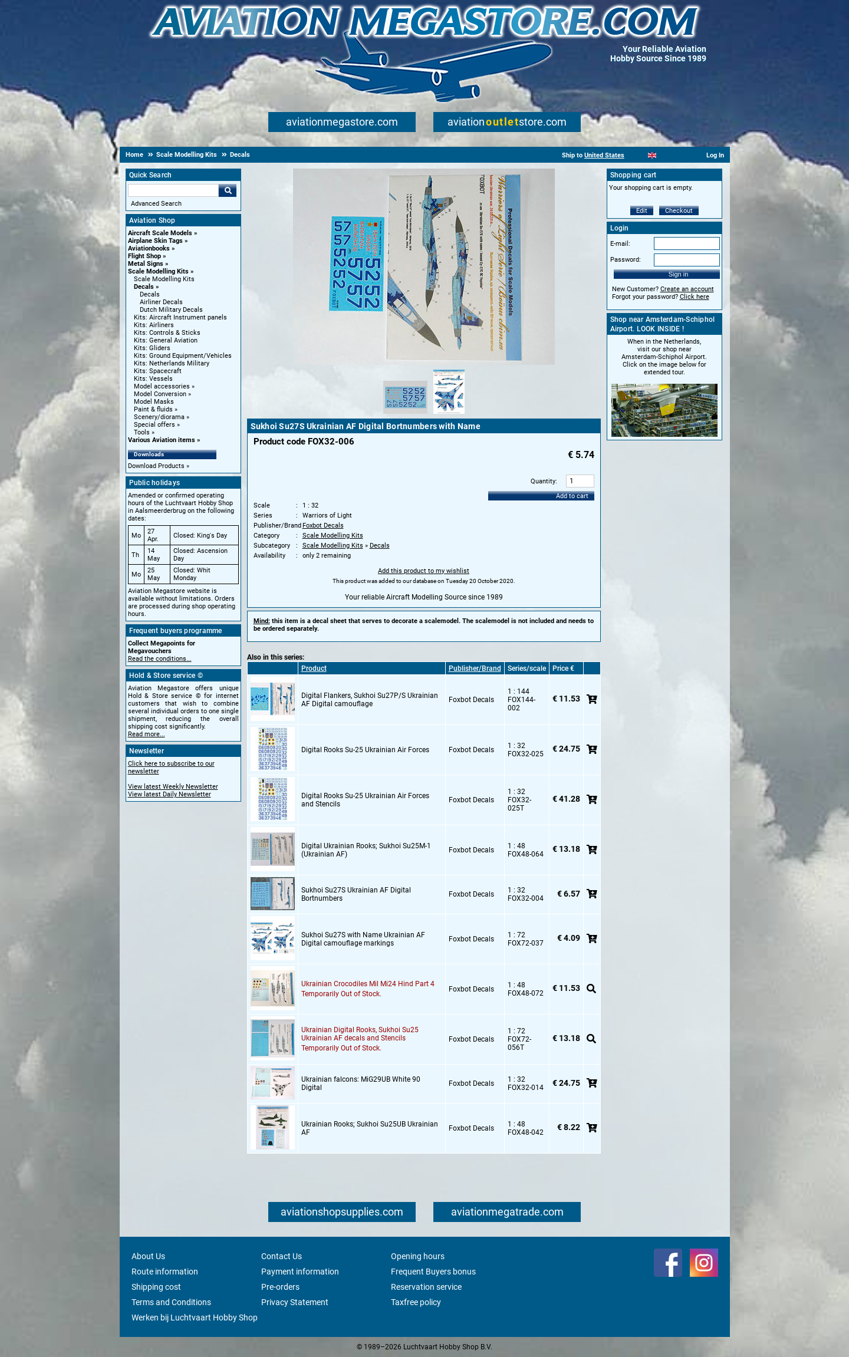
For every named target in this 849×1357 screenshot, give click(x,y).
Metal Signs (145, 264)
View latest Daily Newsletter (169, 794)
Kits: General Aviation (166, 340)
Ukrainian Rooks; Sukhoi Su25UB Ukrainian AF (369, 1128)
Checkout (679, 211)
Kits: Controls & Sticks (167, 333)
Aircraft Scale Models (160, 233)
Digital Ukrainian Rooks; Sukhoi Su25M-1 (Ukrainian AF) (366, 850)
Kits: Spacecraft (158, 371)
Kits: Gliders (152, 348)
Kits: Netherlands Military (171, 363)
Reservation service (426, 1287)
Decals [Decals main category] (150, 294)
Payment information (300, 1271)
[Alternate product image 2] (449, 414)
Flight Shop (144, 256)
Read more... (146, 734)
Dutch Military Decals (171, 310)
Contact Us (281, 1256)
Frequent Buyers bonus (433, 1271)
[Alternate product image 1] (405, 414)
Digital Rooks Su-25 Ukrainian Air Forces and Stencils (365, 800)
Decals (144, 287)
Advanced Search (156, 203)
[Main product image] (424, 362)
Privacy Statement (294, 1302)
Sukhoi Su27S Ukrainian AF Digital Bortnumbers (356, 894)
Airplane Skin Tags (155, 241)
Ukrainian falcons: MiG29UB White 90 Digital (360, 1083)
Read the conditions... (160, 659)
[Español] (666, 155)
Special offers (154, 425)
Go (227, 190)
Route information (164, 1271)
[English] (652, 155)
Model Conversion (160, 394)
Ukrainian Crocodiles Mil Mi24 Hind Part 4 (368, 984)
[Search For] (173, 190)
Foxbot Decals (323, 525)
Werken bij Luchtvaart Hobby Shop (194, 1317)
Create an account (687, 289)
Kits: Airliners (154, 325)
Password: (625, 260)
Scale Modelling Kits (158, 271)
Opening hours (418, 1256)
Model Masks (154, 402)
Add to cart (572, 496)
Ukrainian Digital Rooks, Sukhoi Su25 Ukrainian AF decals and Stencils (360, 1034)
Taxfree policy (416, 1302)
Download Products (156, 466)
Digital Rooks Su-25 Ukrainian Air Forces (365, 750)
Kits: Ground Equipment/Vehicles (183, 356)
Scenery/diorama (159, 417)
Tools (142, 432)
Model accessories (162, 386)
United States (604, 155)
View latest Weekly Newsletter (173, 787)
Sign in (679, 274)
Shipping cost (156, 1287)
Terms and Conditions (171, 1302)
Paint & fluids (153, 409)
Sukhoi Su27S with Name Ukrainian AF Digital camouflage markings (363, 939)
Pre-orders (280, 1287)
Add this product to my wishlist (423, 571)
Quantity (543, 481)
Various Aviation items (161, 440)
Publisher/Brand (475, 668)
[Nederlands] (637, 155)
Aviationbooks (149, 248)
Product (314, 668)
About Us (148, 1256)
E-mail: (620, 244)
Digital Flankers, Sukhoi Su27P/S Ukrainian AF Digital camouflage (369, 699)
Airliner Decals (161, 302)
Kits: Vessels (153, 379)
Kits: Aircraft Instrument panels (180, 317)
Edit (641, 211)
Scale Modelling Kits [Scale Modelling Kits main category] (164, 279)
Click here (694, 297)
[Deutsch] (681, 155)
